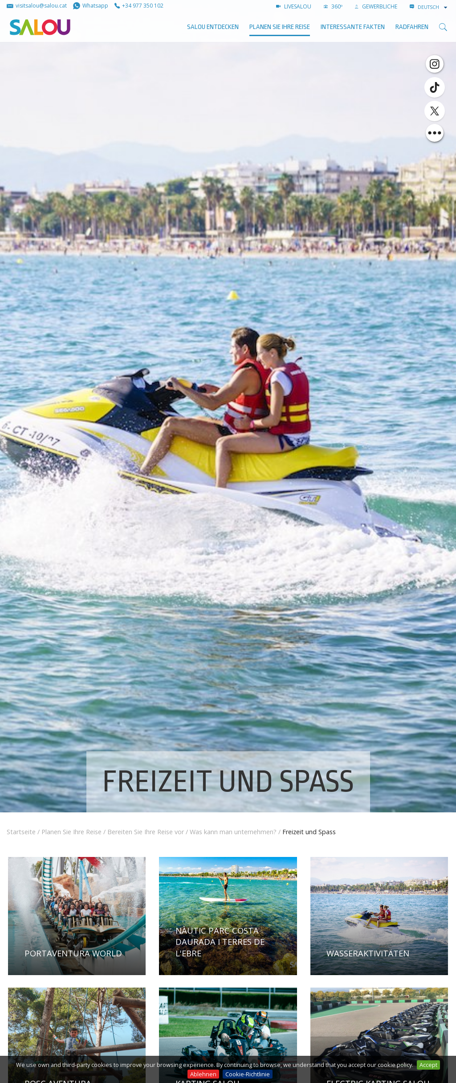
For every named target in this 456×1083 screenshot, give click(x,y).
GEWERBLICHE (376, 6)
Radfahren (411, 27)
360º (333, 6)
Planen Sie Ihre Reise (279, 27)
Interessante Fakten (353, 27)
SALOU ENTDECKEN (213, 27)
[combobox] (433, 7)
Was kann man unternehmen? (233, 832)
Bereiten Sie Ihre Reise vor (145, 832)
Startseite (21, 832)
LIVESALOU (293, 6)
